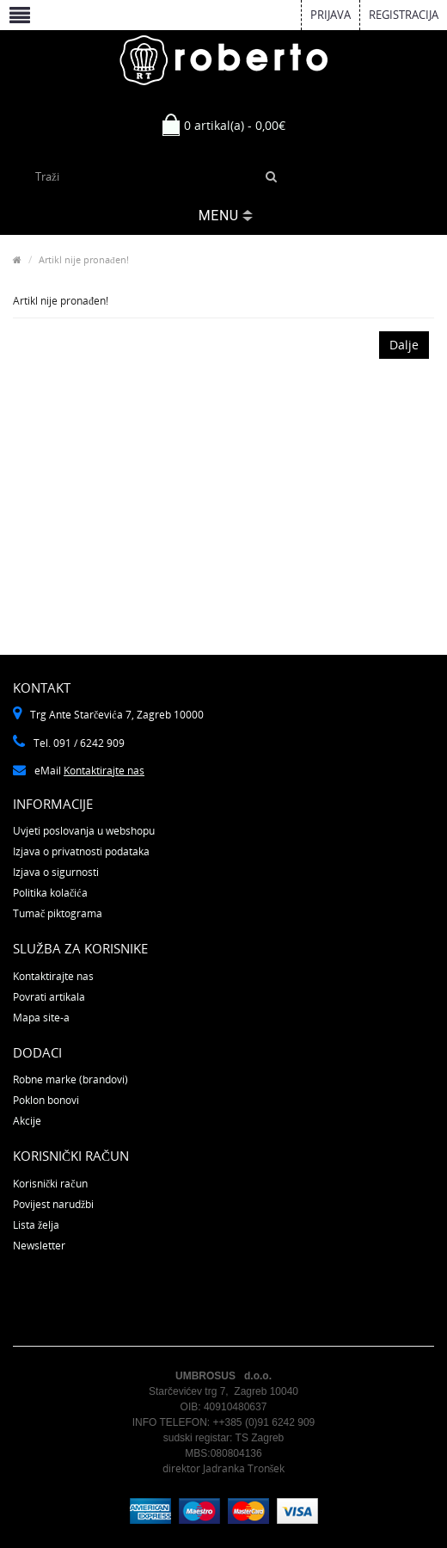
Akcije (27, 1120)
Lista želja (36, 1225)
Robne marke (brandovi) (70, 1079)
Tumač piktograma (57, 913)
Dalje (404, 344)
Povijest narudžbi (53, 1204)
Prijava (330, 14)
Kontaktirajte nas (104, 770)
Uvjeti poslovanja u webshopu (84, 830)
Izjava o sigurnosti (56, 872)
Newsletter (39, 1245)
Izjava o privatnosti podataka (81, 851)
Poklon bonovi (46, 1100)
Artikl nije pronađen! (84, 259)
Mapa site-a (41, 1017)
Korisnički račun (50, 1183)
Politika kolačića (50, 892)
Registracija (403, 14)
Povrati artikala (49, 997)
